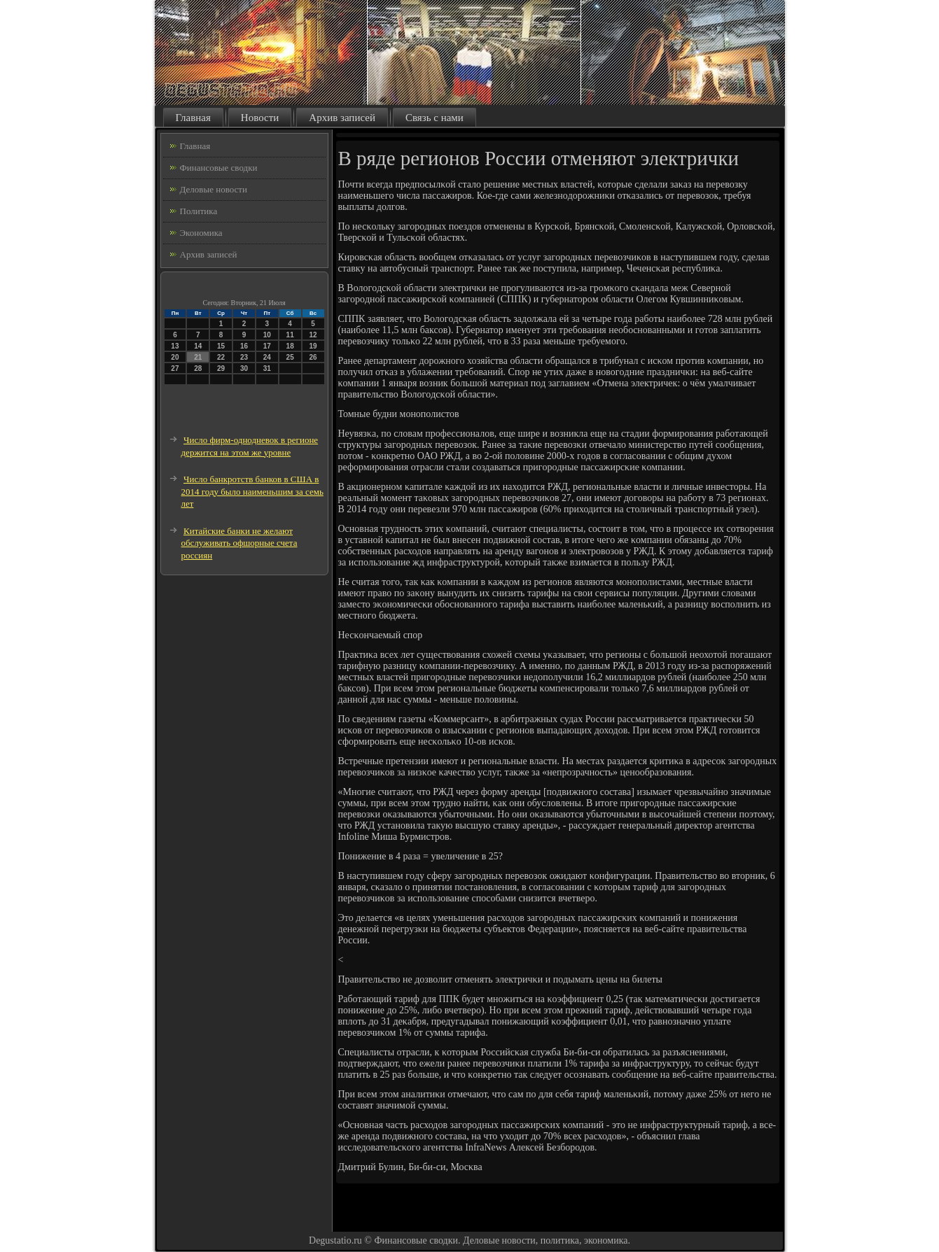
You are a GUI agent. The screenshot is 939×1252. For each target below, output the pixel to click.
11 (290, 335)
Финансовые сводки (219, 167)
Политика (199, 211)
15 (221, 346)
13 (175, 346)
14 (198, 346)
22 (221, 357)
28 (198, 368)
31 (267, 368)
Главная (193, 117)
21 (198, 357)
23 (244, 357)
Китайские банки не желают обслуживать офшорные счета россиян (239, 543)
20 (175, 357)
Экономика (201, 232)
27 (175, 368)
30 (244, 368)
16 (244, 346)
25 (290, 357)
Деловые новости (213, 189)
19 (313, 346)
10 (267, 335)
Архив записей (342, 117)
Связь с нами (434, 117)
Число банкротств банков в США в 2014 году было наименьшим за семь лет (252, 491)
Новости (260, 117)
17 (267, 346)
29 (221, 368)
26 (313, 357)
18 (290, 346)
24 (267, 357)
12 (313, 335)
